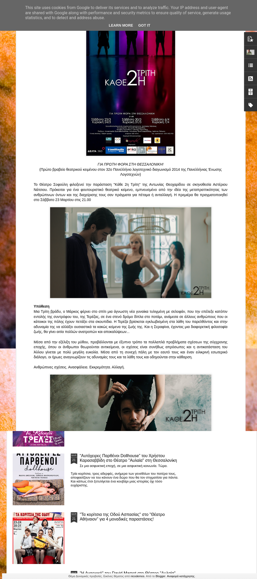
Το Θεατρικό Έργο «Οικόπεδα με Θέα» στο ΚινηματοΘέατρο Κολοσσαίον (41, 243)
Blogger (161, 576)
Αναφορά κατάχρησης (181, 576)
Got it (144, 25)
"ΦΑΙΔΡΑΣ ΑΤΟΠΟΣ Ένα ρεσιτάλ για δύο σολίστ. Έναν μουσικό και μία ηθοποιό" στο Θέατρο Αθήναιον (103, 245)
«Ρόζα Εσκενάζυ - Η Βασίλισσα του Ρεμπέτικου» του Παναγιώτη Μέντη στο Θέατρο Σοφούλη (164, 245)
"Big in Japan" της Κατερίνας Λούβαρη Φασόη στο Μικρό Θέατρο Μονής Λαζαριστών (223, 245)
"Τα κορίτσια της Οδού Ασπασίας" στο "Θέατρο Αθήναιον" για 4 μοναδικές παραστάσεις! (122, 516)
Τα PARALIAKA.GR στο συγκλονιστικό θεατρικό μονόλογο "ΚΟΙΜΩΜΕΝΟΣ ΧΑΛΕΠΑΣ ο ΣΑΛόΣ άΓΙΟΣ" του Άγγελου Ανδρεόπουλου (123, 284)
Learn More (121, 25)
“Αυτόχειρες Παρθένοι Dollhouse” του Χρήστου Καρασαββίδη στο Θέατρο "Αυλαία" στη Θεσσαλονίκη (128, 458)
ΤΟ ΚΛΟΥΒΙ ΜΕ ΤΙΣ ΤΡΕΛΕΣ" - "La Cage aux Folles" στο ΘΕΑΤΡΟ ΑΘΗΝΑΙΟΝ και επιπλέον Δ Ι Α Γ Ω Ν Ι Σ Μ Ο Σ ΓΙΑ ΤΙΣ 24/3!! (129, 402)
